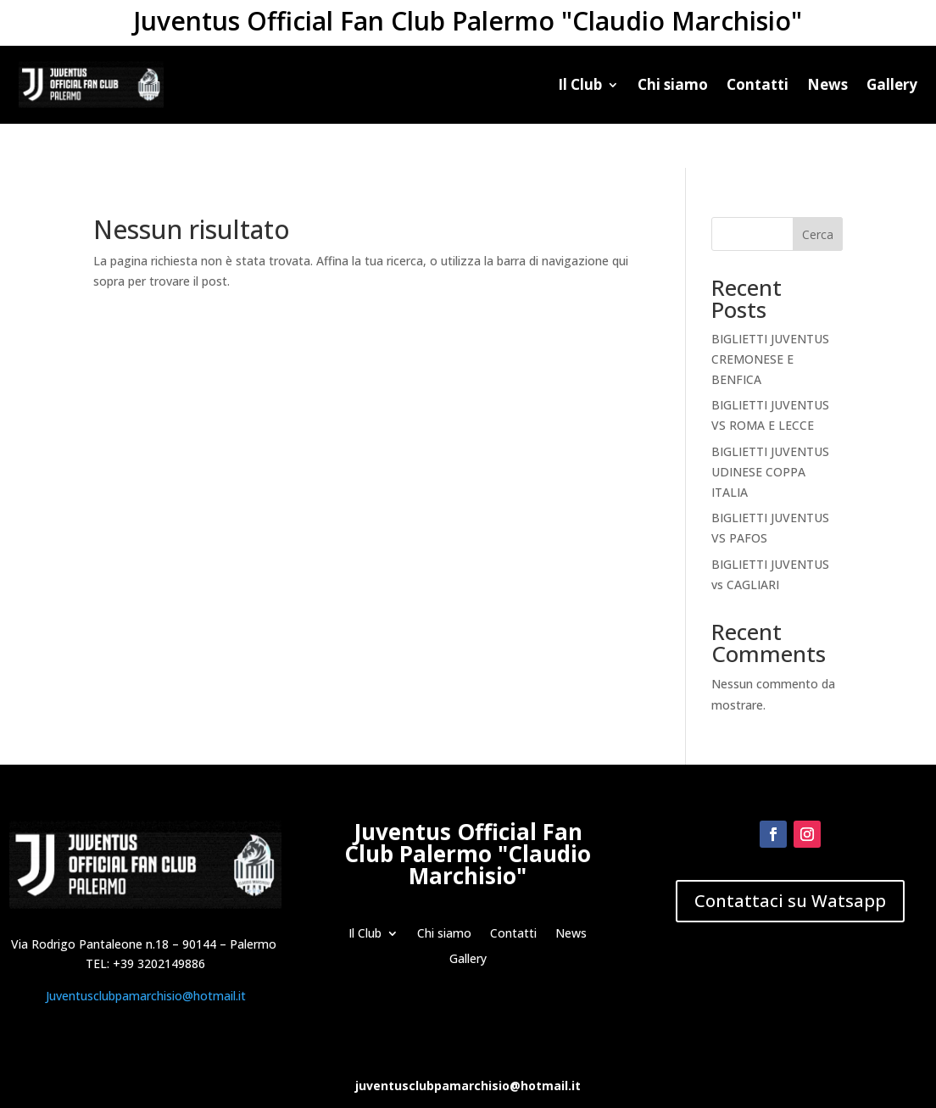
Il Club (580, 84)
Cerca (817, 190)
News (827, 84)
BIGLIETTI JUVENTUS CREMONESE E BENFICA (770, 315)
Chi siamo (673, 84)
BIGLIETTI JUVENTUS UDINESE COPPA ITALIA (770, 427)
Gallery (891, 84)
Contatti (757, 84)
